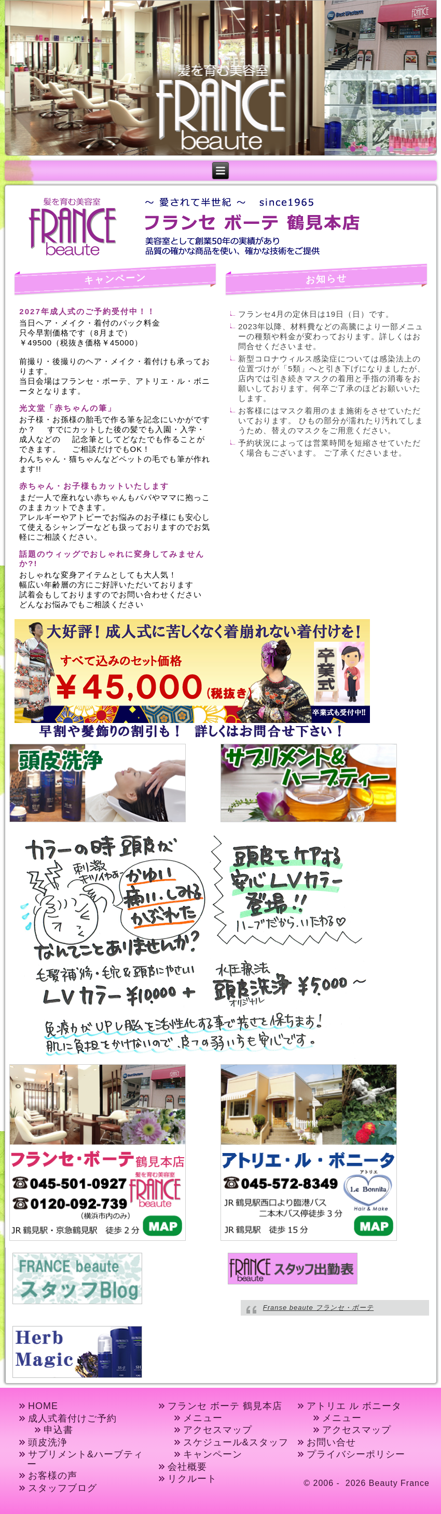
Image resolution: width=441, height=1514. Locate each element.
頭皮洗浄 (47, 1442)
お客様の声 (52, 1475)
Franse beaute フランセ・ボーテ (318, 1307)
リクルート (192, 1478)
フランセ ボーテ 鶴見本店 (225, 1406)
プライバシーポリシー (356, 1454)
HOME (43, 1406)
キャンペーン (212, 1454)
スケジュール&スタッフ (235, 1442)
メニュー (203, 1418)
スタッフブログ (62, 1488)
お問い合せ (331, 1442)
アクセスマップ (217, 1430)
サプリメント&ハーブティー (85, 1459)
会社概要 (187, 1467)
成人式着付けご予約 (72, 1418)
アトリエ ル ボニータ (354, 1406)
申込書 (58, 1430)
